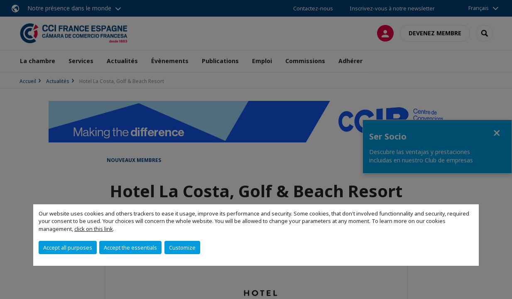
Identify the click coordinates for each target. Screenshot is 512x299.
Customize (182, 247)
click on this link (93, 229)
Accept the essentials (130, 247)
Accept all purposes (67, 247)
